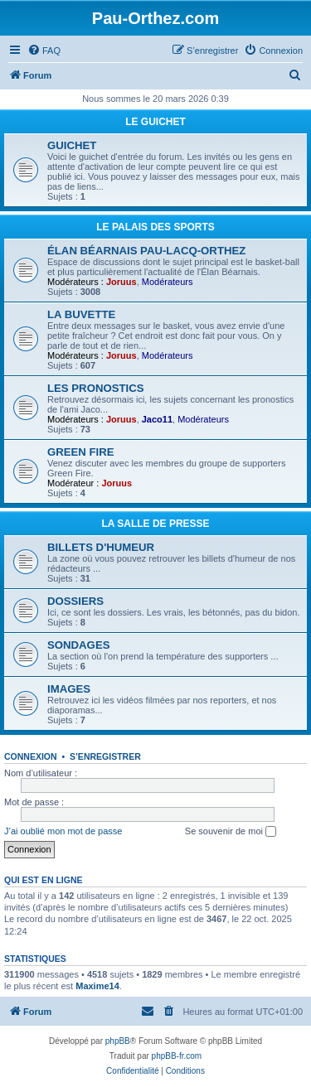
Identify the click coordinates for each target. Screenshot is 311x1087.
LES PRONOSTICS (95, 388)
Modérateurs (167, 282)
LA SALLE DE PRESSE (155, 523)
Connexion (30, 756)
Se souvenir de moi (230, 832)
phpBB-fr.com (177, 1055)
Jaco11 (157, 419)
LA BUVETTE (81, 314)
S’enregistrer (105, 756)
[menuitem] (44, 50)
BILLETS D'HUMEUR (100, 547)
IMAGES (68, 689)
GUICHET (71, 145)
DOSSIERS (75, 601)
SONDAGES (78, 645)
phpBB (117, 1041)
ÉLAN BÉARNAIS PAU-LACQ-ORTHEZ (146, 250)
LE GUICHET (155, 122)
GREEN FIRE (80, 452)
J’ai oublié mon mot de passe (63, 831)
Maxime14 (97, 986)
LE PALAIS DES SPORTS (155, 227)
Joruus (121, 282)
